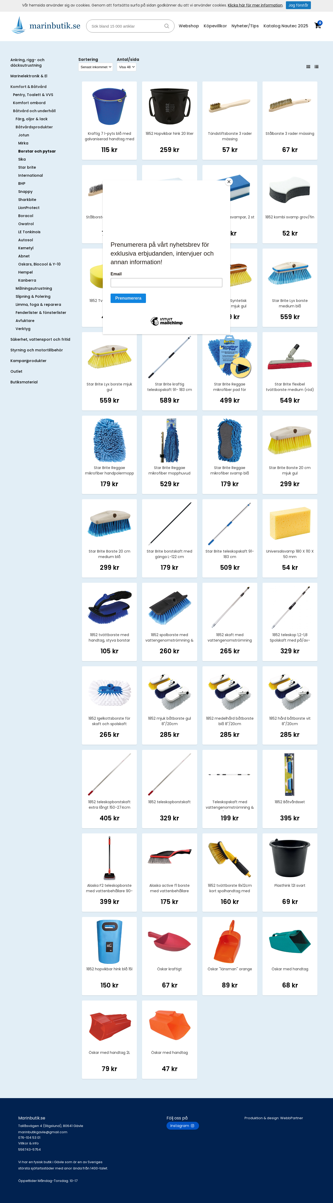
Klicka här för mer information (255, 5)
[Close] (229, 182)
